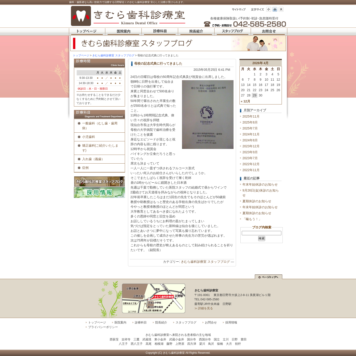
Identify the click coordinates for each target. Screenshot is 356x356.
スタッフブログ (186, 322)
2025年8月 (250, 122)
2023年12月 (251, 146)
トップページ (81, 55)
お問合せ (211, 322)
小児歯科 (88, 137)
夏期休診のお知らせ (256, 201)
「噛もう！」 (252, 219)
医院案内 (120, 322)
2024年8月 (250, 140)
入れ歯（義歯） (93, 159)
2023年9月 (250, 152)
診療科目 (141, 322)
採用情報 (231, 322)
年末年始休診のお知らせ (260, 184)
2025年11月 (251, 116)
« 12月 (245, 101)
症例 (85, 168)
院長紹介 (161, 322)
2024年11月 (251, 134)
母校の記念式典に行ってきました (158, 63)
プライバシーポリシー (103, 327)
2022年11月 (251, 170)
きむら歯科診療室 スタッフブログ (205, 261)
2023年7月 (250, 158)
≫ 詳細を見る (203, 308)
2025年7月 (250, 128)
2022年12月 (251, 164)
